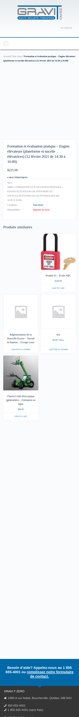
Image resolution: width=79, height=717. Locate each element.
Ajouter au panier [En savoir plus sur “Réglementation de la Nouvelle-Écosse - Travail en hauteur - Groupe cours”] (20, 349)
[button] (6, 43)
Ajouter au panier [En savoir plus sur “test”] (58, 349)
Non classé (17, 56)
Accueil (6, 56)
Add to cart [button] (58, 288)
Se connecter (66, 28)
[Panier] (53, 28)
